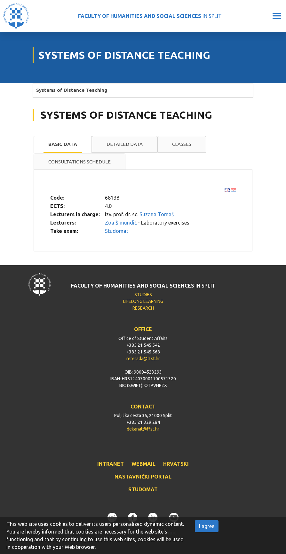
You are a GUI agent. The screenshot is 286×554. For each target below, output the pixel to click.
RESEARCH (143, 308)
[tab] (63, 144)
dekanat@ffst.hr (143, 428)
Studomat (116, 231)
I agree (206, 526)
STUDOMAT (143, 489)
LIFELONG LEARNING (143, 301)
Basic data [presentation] (62, 144)
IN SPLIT (150, 16)
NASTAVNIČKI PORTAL (143, 476)
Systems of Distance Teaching (71, 90)
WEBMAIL (143, 464)
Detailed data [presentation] (125, 144)
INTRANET (110, 464)
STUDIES (143, 294)
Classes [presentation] (181, 144)
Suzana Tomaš (156, 214)
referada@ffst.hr (143, 358)
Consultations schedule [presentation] (79, 161)
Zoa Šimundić (121, 223)
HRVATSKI (176, 464)
